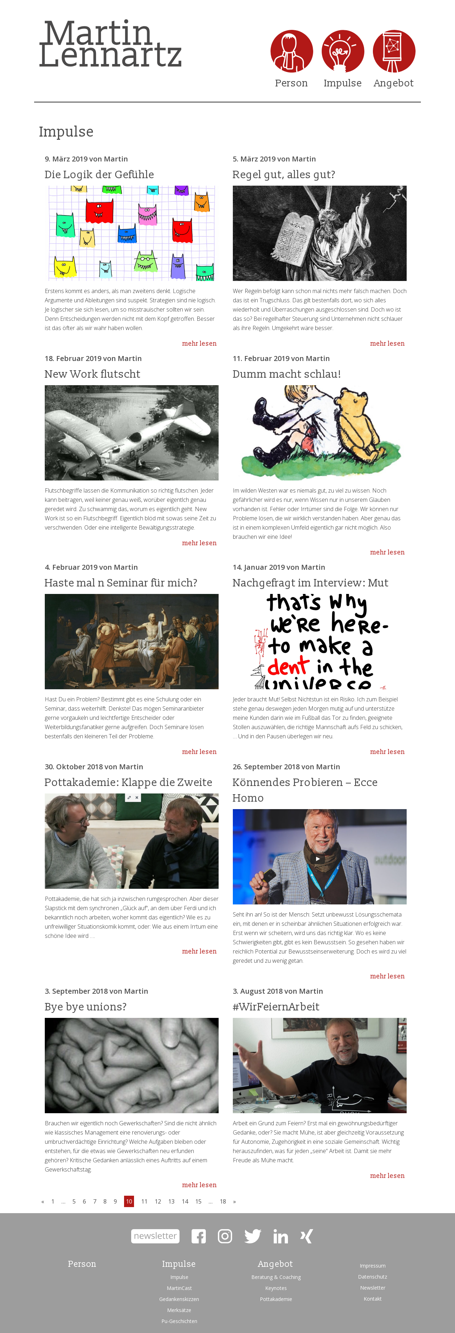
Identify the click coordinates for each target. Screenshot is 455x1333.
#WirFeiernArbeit (276, 1007)
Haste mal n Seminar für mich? (121, 583)
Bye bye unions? (86, 1007)
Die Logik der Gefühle (99, 174)
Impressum (373, 1265)
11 (144, 1201)
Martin (116, 159)
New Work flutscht (93, 374)
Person (291, 83)
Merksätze (179, 1310)
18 (223, 1201)
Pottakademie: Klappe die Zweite (129, 782)
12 (158, 1201)
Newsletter (372, 1287)
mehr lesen (199, 344)
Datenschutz (372, 1276)
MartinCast (179, 1288)
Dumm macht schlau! (287, 374)
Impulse (343, 83)
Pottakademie (276, 1299)
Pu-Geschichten (179, 1321)
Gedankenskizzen (179, 1299)
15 (198, 1201)
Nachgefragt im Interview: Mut (311, 583)
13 (171, 1201)
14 (185, 1201)
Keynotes (276, 1288)
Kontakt (373, 1298)
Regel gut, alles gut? (284, 174)
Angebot (394, 83)
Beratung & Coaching (276, 1277)
